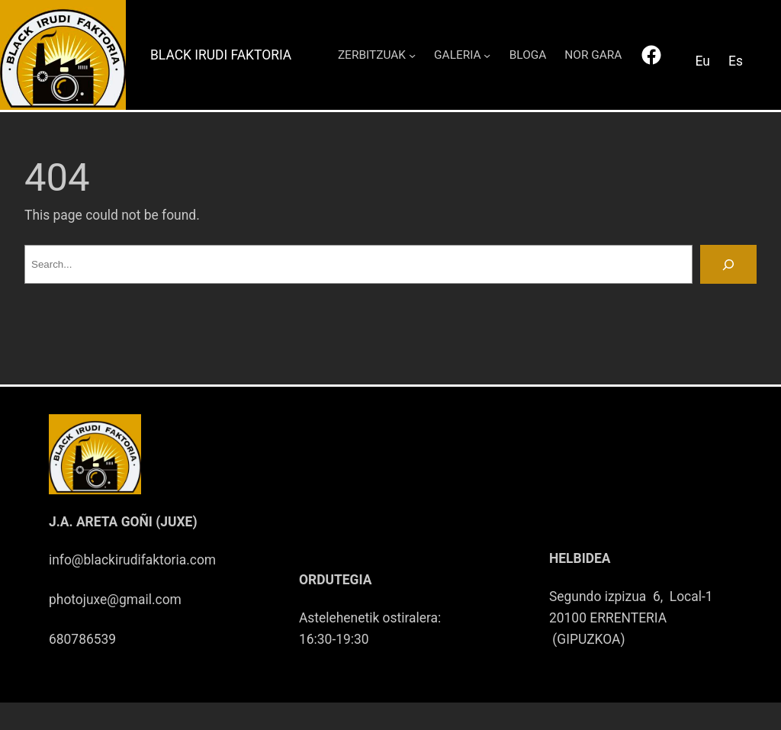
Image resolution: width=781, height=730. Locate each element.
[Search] (728, 264)
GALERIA (457, 55)
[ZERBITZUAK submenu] (412, 54)
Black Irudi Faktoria (220, 55)
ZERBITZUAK (372, 55)
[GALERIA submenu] (487, 54)
